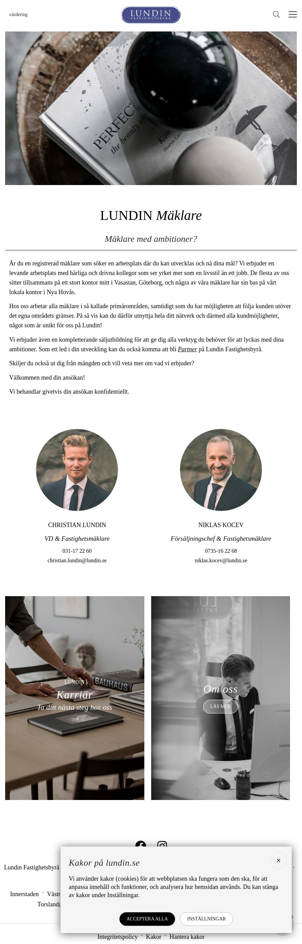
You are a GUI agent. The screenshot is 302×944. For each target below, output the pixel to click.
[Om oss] (220, 698)
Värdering (18, 14)
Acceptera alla (147, 918)
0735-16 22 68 (221, 571)
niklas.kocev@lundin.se (221, 581)
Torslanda (49, 904)
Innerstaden (24, 894)
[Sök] (278, 14)
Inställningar (206, 918)
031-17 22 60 (77, 571)
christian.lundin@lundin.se (77, 581)
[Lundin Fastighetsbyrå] (151, 14)
